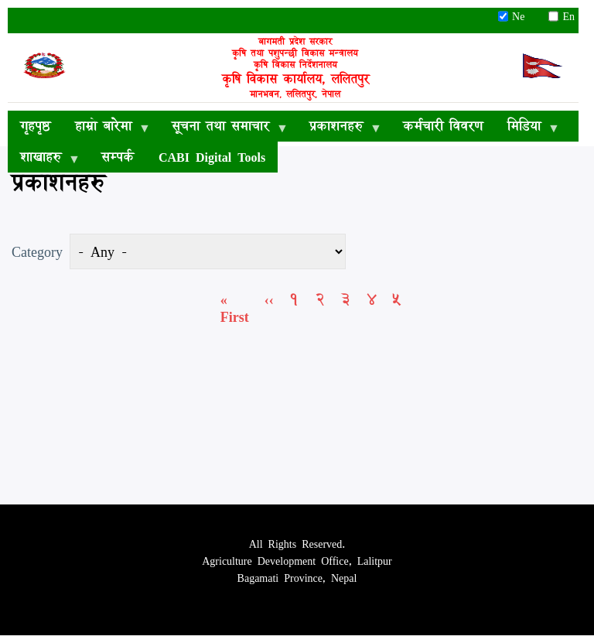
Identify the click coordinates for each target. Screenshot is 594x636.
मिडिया (527, 128)
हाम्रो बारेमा (106, 128)
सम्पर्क (117, 156)
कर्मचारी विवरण (443, 125)
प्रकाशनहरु (339, 128)
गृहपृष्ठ (35, 125)
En (561, 16)
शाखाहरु (44, 159)
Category (37, 251)
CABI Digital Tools (212, 156)
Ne (516, 16)
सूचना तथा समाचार (223, 128)
